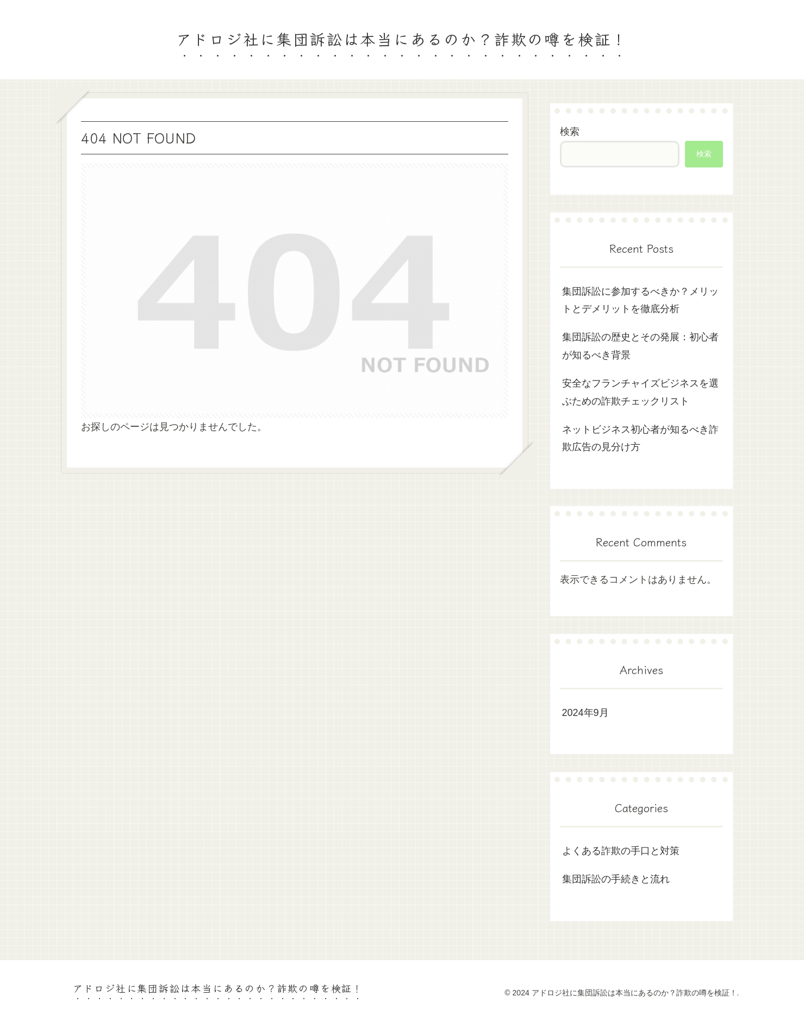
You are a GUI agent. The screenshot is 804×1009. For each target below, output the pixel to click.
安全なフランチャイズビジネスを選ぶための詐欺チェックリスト (640, 392)
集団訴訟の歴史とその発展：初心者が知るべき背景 (640, 346)
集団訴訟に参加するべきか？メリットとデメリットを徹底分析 (640, 300)
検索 (569, 131)
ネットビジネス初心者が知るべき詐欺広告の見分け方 (640, 438)
